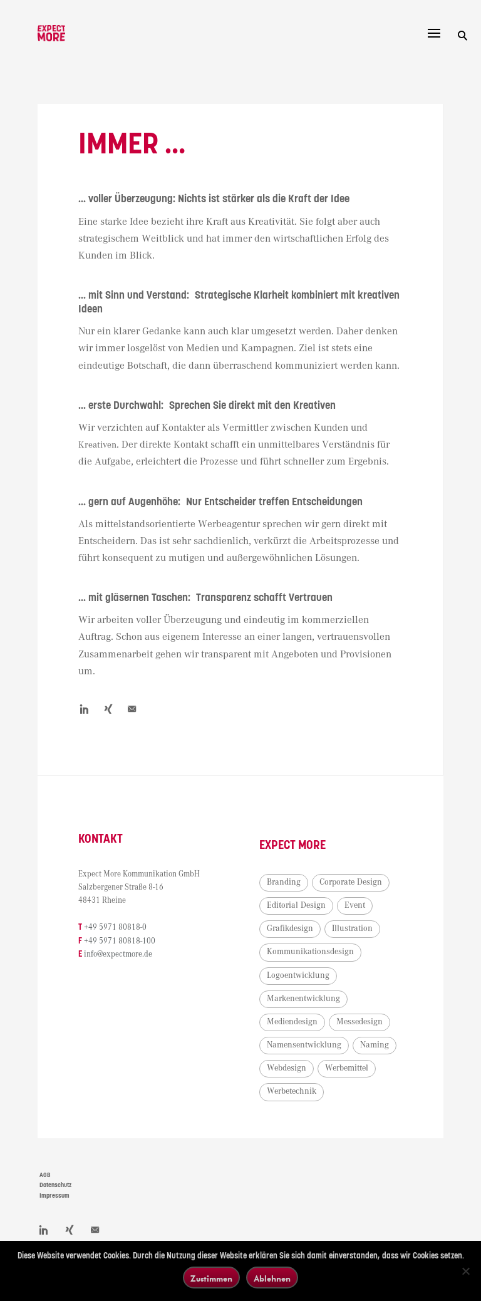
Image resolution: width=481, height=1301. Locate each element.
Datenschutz (55, 1185)
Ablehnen (272, 1278)
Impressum (54, 1196)
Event (354, 905)
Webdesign (286, 1068)
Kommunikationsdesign (310, 951)
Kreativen (99, 445)
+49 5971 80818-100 (119, 941)
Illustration (352, 928)
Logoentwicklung (298, 975)
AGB (45, 1175)
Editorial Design (296, 905)
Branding (284, 882)
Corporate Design (350, 882)
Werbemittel (346, 1068)
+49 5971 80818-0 (115, 927)
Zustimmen (211, 1278)
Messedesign (359, 1021)
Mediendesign (292, 1021)
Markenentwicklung (303, 998)
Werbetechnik (291, 1091)
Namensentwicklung (304, 1045)
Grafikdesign (290, 928)
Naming (374, 1045)
